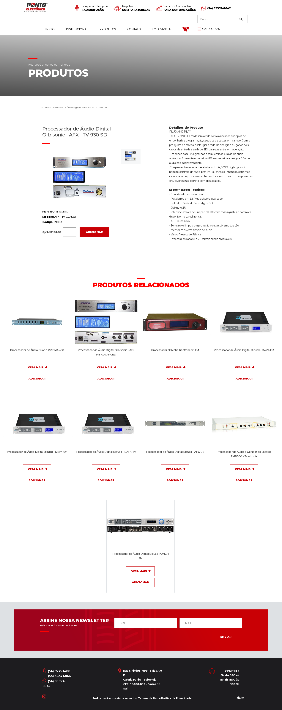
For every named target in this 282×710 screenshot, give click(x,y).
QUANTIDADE (59, 231)
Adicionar (94, 232)
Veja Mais (35, 367)
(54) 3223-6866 (59, 676)
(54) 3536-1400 (56, 671)
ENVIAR (225, 636)
